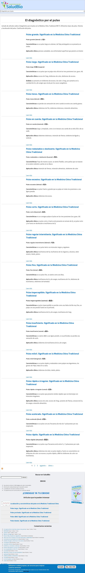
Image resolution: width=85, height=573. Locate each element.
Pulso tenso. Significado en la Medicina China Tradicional (52, 93)
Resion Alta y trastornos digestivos (12, 536)
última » (51, 465)
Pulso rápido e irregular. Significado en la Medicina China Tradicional (52, 382)
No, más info (70, 567)
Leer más (29, 58)
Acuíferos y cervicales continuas (12, 546)
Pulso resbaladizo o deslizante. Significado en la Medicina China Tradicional (53, 150)
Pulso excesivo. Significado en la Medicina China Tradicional (54, 179)
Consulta (6, 551)
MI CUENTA (4, 564)
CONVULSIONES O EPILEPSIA (11, 556)
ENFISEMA (6, 531)
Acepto (61, 567)
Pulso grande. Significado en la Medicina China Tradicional (53, 34)
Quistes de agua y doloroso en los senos (14, 541)
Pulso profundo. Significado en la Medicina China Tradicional (30, 512)
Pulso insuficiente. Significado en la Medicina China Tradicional (50, 324)
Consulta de (7, 542)
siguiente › (43, 465)
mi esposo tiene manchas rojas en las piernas (15, 529)
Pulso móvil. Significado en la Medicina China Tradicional (52, 353)
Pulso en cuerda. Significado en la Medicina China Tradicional (54, 119)
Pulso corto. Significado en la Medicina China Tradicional (52, 206)
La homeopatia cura (8, 559)
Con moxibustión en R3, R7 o (11, 549)
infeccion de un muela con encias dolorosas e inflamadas (18, 537)
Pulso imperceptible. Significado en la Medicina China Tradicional (50, 294)
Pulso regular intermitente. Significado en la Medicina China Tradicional (54, 236)
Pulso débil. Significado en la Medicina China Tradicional (29, 516)
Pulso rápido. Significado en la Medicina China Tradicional (53, 434)
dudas (5, 561)
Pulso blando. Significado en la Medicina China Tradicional (29, 521)
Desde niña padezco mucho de (11, 547)
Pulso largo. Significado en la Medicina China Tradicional (52, 61)
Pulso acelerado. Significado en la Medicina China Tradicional (54, 414)
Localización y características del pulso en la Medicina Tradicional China (34, 503)
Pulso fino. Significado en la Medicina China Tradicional (51, 265)
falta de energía (7, 534)
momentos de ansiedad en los (11, 539)
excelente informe (8, 544)
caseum (6, 532)
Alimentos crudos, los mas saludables (13, 552)
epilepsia (6, 554)
